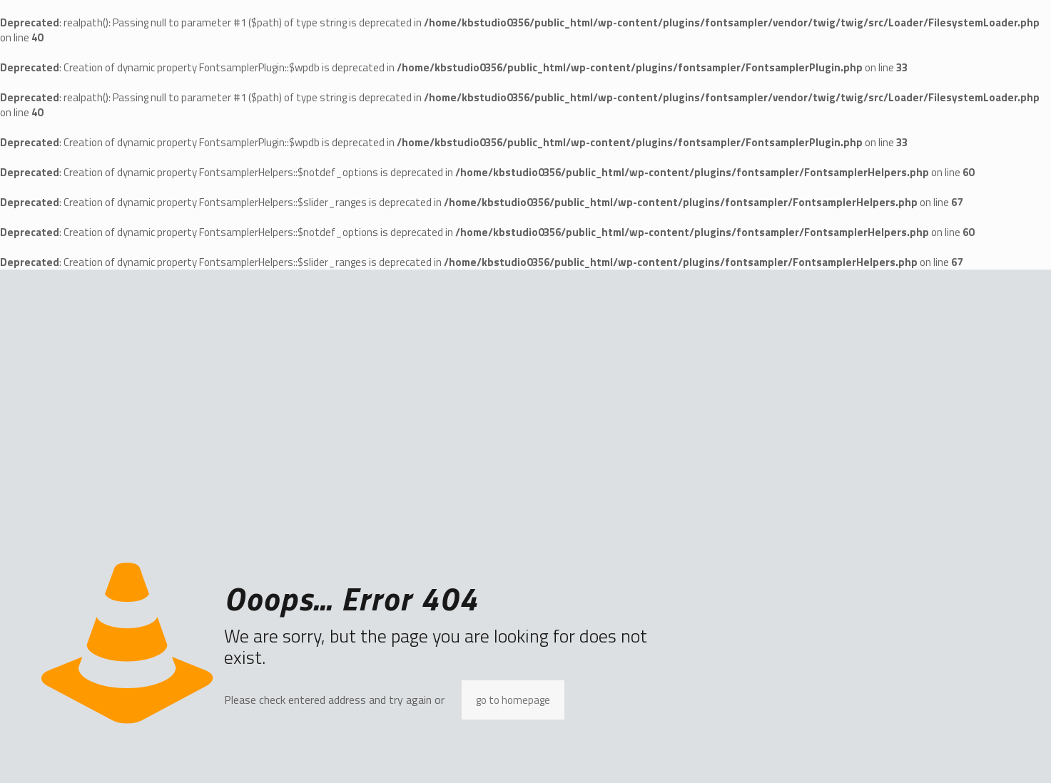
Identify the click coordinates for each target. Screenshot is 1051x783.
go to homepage (513, 700)
